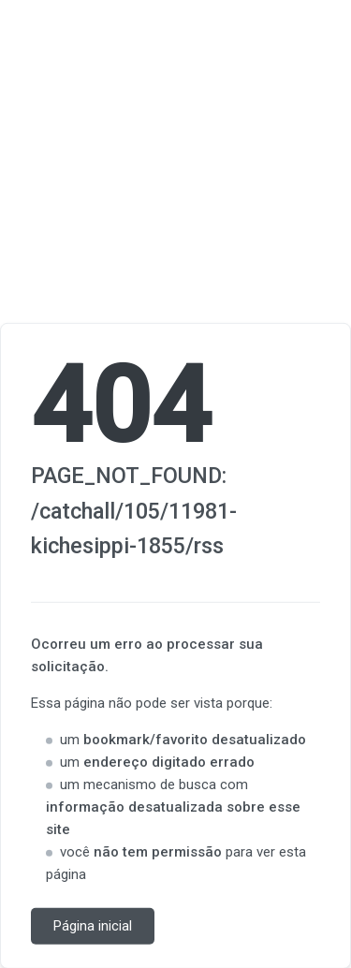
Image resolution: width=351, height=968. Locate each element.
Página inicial (92, 925)
